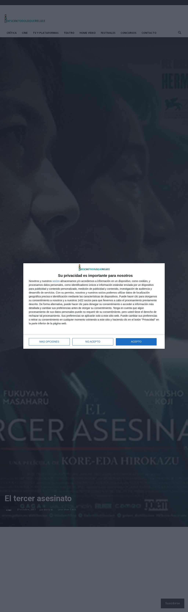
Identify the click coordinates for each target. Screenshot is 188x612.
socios (56, 281)
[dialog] (94, 306)
